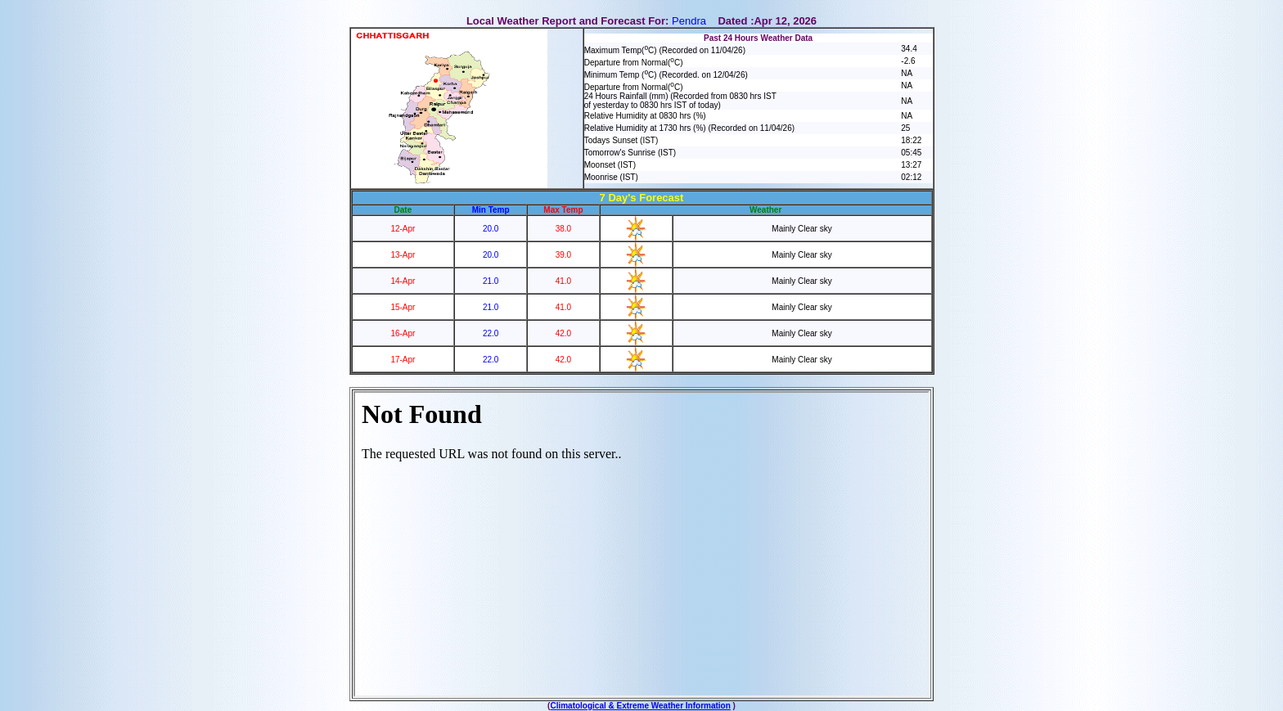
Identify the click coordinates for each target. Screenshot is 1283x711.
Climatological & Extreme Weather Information (640, 705)
